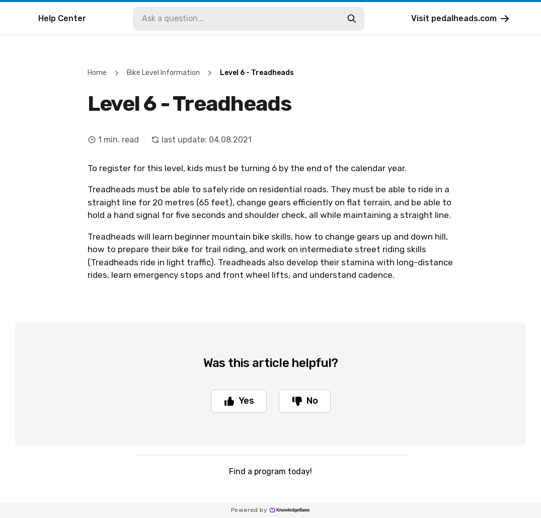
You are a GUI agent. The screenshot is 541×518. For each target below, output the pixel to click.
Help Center (62, 18)
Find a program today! (270, 471)
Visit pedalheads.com (461, 19)
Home (97, 72)
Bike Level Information (163, 72)
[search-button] (352, 18)
